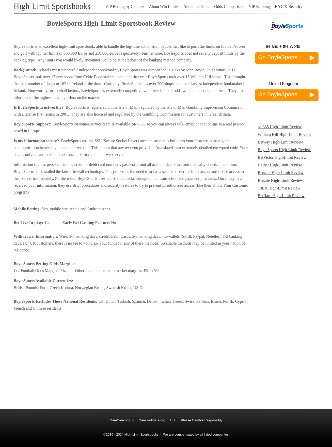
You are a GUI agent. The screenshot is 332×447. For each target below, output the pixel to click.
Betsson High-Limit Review (281, 172)
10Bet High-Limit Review (279, 188)
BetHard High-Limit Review (281, 196)
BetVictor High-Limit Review (282, 157)
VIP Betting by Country (124, 6)
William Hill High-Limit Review (284, 134)
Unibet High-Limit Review (280, 165)
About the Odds (196, 6)
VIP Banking (259, 6)
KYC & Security (288, 6)
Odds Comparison (229, 6)
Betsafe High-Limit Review (280, 180)
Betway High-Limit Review (280, 142)
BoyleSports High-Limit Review (284, 150)
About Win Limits (163, 6)
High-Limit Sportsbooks (52, 6)
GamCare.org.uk (122, 420)
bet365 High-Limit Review (280, 127)
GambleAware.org (152, 420)
